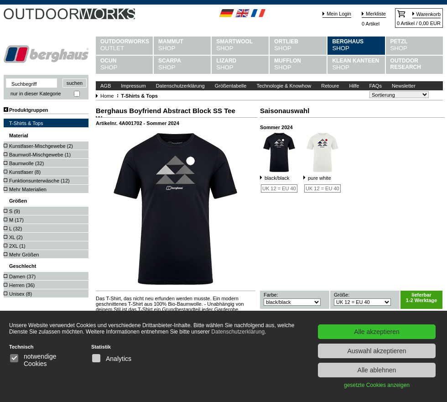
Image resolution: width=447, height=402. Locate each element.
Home (107, 96)
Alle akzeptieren (377, 331)
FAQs (375, 86)
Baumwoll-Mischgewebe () (40, 154)
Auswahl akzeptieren (376, 351)
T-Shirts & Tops (26, 123)
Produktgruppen (28, 110)
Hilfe (354, 86)
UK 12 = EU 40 (279, 188)
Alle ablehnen (377, 370)
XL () (16, 237)
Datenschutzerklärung (180, 86)
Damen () (22, 276)
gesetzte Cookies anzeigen (377, 385)
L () (15, 228)
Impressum (133, 86)
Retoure (330, 86)
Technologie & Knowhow (283, 86)
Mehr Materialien (28, 189)
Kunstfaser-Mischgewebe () (41, 146)
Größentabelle (231, 86)
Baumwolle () (26, 163)
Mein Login (339, 13)
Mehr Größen (24, 254)
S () (14, 211)
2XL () (17, 246)
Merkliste (376, 13)
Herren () (22, 285)
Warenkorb (428, 14)
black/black (277, 178)
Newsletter (404, 86)
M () (16, 220)
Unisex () (20, 294)
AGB (105, 86)
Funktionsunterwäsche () (39, 180)
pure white (319, 178)
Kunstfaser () (25, 172)
